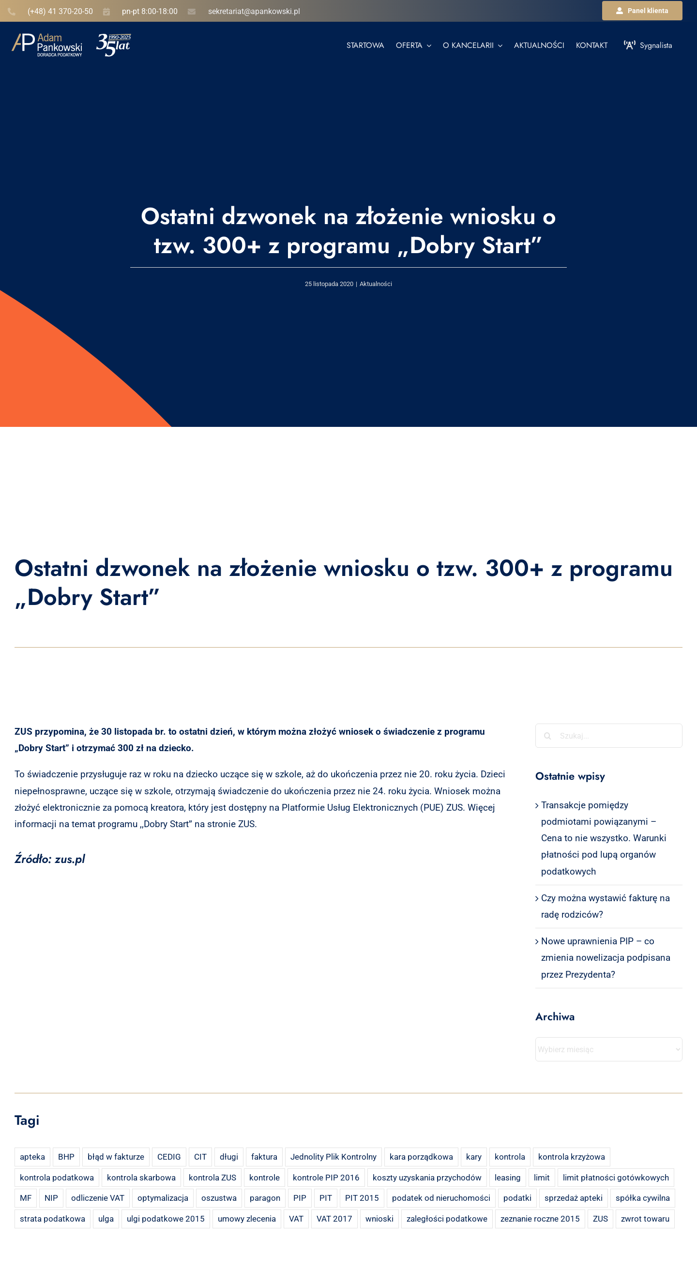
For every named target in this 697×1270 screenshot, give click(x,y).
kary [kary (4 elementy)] (474, 1157)
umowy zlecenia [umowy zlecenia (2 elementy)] (247, 1219)
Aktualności (376, 283)
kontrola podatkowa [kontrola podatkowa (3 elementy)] (57, 1177)
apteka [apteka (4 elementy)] (32, 1157)
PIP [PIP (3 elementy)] (299, 1198)
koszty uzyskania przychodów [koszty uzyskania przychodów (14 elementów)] (427, 1177)
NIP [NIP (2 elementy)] (51, 1198)
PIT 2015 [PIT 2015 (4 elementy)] (362, 1198)
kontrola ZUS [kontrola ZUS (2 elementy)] (212, 1177)
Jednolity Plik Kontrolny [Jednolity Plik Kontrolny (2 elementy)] (333, 1157)
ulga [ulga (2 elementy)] (106, 1219)
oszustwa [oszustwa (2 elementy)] (219, 1198)
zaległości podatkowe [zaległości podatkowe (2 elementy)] (447, 1219)
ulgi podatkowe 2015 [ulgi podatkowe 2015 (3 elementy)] (166, 1219)
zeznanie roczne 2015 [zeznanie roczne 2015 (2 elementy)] (540, 1219)
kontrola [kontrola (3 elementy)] (510, 1157)
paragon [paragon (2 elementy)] (265, 1198)
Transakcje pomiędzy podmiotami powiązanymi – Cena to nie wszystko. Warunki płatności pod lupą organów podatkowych (604, 838)
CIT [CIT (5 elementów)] (200, 1157)
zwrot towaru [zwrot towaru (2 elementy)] (645, 1219)
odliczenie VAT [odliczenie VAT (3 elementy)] (97, 1198)
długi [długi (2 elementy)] (229, 1157)
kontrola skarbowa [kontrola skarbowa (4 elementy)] (141, 1177)
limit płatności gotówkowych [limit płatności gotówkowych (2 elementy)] (616, 1177)
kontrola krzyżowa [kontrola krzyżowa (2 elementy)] (571, 1157)
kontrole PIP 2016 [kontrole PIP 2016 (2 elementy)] (326, 1177)
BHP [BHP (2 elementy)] (66, 1157)
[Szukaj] (547, 736)
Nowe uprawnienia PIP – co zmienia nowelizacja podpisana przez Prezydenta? (605, 958)
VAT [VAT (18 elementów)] (296, 1219)
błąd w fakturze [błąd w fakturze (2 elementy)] (116, 1157)
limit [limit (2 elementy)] (542, 1177)
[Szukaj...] (608, 736)
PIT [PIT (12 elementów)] (325, 1198)
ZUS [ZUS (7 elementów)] (600, 1219)
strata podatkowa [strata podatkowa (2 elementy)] (52, 1219)
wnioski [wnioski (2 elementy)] (379, 1219)
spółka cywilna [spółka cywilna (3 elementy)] (643, 1198)
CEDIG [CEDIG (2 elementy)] (169, 1157)
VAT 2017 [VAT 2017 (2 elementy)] (334, 1219)
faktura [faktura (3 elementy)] (264, 1157)
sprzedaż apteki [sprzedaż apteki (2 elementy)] (574, 1198)
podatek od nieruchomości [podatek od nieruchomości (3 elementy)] (441, 1198)
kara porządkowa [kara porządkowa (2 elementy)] (421, 1157)
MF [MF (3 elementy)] (25, 1198)
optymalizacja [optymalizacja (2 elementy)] (162, 1198)
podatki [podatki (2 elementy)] (517, 1198)
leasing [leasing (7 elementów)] (508, 1177)
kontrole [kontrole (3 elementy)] (264, 1177)
